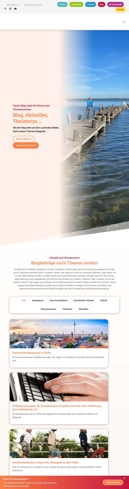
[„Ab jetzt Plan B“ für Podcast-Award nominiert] (26, 437)
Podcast (62, 4)
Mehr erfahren (24, 143)
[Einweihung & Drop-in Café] (64, 435)
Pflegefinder (76, 4)
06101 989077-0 (12, 5)
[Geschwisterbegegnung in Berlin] (26, 358)
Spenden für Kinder (26, 150)
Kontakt (120, 9)
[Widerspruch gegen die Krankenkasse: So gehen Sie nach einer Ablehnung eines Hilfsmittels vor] (64, 363)
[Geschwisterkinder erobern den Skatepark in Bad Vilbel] (102, 360)
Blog (101, 4)
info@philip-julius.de (33, 5)
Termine (90, 4)
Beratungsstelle (115, 4)
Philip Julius (7, 32)
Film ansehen (112, 482)
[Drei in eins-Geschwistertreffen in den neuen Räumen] (102, 437)
